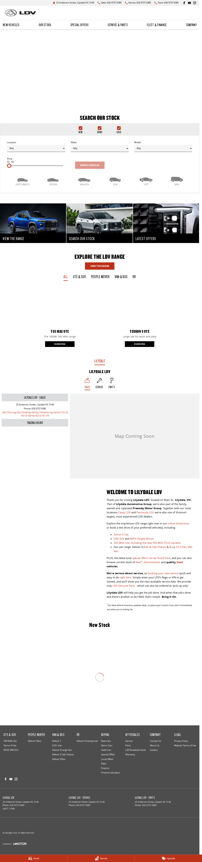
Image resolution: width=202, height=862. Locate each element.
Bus (171, 547)
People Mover (100, 276)
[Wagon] (84, 181)
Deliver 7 (56, 740)
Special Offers (79, 24)
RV (134, 276)
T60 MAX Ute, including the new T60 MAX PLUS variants (147, 542)
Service (129, 740)
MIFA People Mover (142, 538)
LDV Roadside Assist (135, 749)
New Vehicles (11, 24)
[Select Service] (99, 384)
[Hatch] (22, 181)
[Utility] (146, 181)
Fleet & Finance (157, 24)
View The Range (99, 266)
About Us (154, 745)
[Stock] (33, 858)
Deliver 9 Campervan (87, 740)
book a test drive (120, 527)
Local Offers (107, 759)
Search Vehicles (89, 165)
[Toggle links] (14, 844)
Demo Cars (106, 745)
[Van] (176, 181)
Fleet (103, 763)
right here (125, 577)
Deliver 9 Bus (34, 740)
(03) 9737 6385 (39, 408)
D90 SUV (119, 538)
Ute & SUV (79, 276)
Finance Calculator (110, 772)
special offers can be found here (151, 558)
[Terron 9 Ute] (139, 317)
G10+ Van (57, 745)
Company (191, 24)
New (138, 562)
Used (180, 562)
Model (163, 146)
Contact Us (155, 740)
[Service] (101, 858)
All (65, 276)
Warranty (130, 754)
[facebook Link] (184, 3)
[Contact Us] (73, 3)
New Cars (106, 740)
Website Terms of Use (185, 745)
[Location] (87, 384)
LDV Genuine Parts (124, 585)
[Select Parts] (112, 384)
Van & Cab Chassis (155, 547)
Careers (154, 749)
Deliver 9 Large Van (62, 749)
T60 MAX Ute (10, 740)
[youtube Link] (189, 3)
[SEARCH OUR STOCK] (99, 223)
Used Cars (106, 749)
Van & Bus (121, 276)
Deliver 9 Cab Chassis (63, 754)
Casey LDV (124, 512)
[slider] (9, 166)
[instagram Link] (194, 3)
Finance (105, 768)
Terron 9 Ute (121, 534)
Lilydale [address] (99, 360)
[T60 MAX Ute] (60, 317)
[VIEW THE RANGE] (33, 223)
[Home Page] (20, 12)
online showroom (178, 523)
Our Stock (45, 24)
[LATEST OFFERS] (166, 223)
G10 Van (181, 547)
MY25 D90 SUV (10, 749)
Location (36, 146)
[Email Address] (35, 414)
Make (100, 146)
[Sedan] (53, 181)
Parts (128, 745)
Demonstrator (152, 562)
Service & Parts (118, 24)
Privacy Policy (181, 740)
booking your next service (163, 573)
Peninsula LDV (144, 512)
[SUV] (115, 181)
